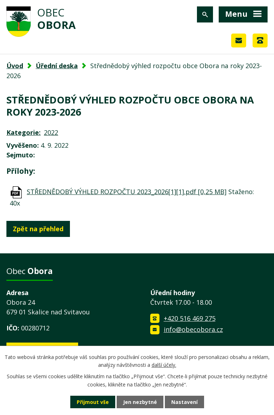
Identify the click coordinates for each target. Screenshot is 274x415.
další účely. (164, 364)
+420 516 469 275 (189, 318)
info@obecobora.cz (193, 329)
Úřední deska (57, 65)
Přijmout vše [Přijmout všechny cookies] (93, 402)
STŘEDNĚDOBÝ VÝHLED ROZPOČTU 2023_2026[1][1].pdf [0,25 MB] (127, 191)
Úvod (14, 65)
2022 (51, 132)
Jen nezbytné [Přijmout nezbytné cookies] (140, 402)
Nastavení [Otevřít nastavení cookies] (184, 402)
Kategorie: (23, 132)
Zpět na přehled (38, 228)
